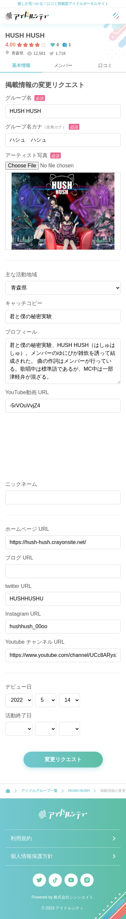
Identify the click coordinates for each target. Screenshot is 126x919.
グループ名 (18, 98)
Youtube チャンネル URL (34, 642)
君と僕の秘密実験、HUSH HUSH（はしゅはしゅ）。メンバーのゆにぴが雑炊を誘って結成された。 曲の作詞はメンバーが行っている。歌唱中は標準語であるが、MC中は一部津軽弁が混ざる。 (63, 361)
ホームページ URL (27, 529)
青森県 (14, 53)
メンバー (63, 65)
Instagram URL (23, 614)
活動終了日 (18, 715)
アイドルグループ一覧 (39, 791)
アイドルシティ (69, 908)
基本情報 (21, 65)
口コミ (105, 65)
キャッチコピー (23, 303)
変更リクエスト (63, 759)
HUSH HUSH (25, 35)
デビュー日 (18, 687)
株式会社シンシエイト (73, 897)
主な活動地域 (21, 274)
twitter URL (18, 586)
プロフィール (21, 332)
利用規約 (21, 838)
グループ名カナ (35, 126)
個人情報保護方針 (32, 856)
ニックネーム (21, 484)
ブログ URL (19, 558)
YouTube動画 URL (27, 392)
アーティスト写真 (26, 155)
